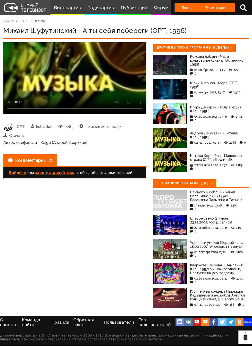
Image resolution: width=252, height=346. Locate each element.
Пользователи (119, 322)
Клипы (40, 21)
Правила (60, 322)
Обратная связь (83, 322)
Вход (186, 7)
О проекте (9, 322)
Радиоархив (100, 7)
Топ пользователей (154, 322)
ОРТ (24, 21)
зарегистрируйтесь (54, 173)
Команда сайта (31, 322)
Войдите (17, 173)
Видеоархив (67, 7)
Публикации (134, 7)
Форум (161, 7)
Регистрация (216, 7)
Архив (8, 21)
